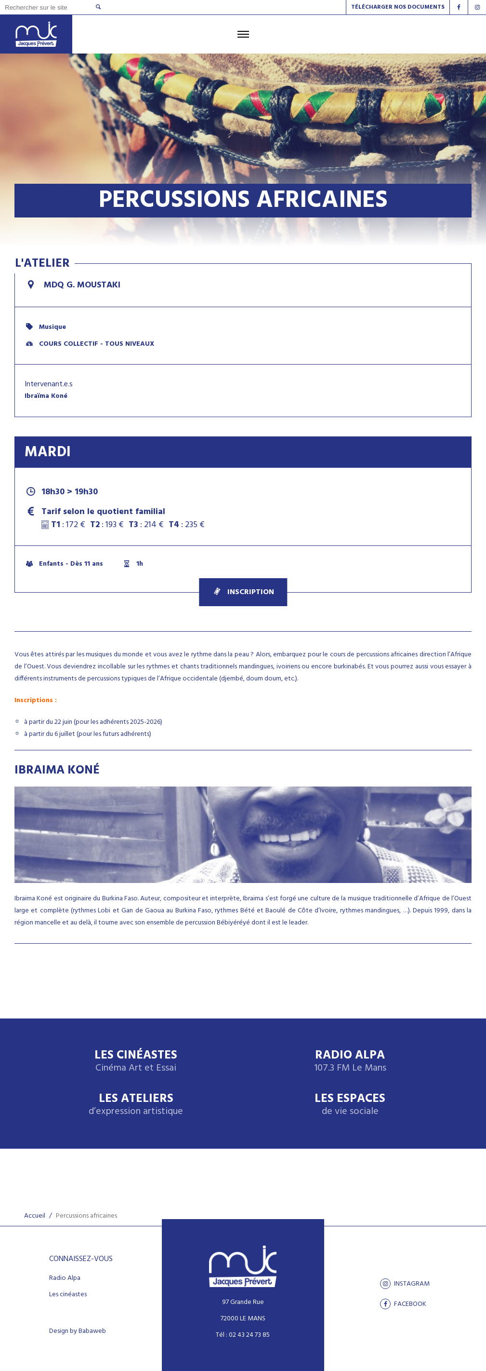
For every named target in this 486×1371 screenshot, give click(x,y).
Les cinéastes (68, 1294)
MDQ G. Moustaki (72, 285)
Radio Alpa (350, 1061)
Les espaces (350, 1105)
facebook (403, 1304)
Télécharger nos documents (398, 7)
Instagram (405, 1283)
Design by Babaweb (77, 1331)
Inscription (243, 592)
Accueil (34, 1216)
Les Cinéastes (135, 1061)
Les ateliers (136, 1105)
